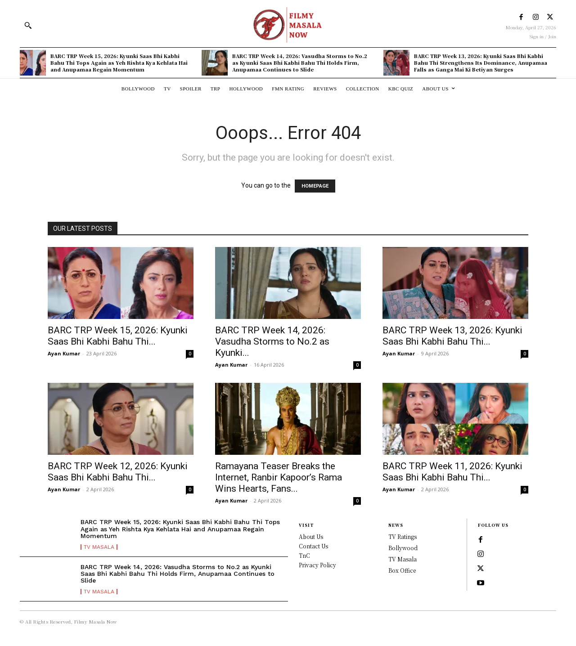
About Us (311, 536)
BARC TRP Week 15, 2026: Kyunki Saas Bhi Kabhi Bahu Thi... (118, 336)
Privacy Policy (317, 565)
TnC (304, 555)
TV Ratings (402, 536)
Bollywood (403, 548)
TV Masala (99, 547)
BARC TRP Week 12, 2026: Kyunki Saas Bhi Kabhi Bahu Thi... (118, 472)
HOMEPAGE (315, 186)
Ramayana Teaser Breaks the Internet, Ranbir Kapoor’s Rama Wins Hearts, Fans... (278, 477)
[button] (28, 25)
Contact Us (313, 546)
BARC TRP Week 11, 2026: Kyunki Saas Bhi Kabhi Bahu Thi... (452, 472)
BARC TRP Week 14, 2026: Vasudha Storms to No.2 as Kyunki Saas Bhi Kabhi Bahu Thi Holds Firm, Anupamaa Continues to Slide (299, 62)
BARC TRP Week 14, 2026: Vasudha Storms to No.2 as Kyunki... (272, 341)
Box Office (402, 570)
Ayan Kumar (64, 353)
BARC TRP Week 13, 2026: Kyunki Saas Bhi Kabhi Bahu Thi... (452, 336)
